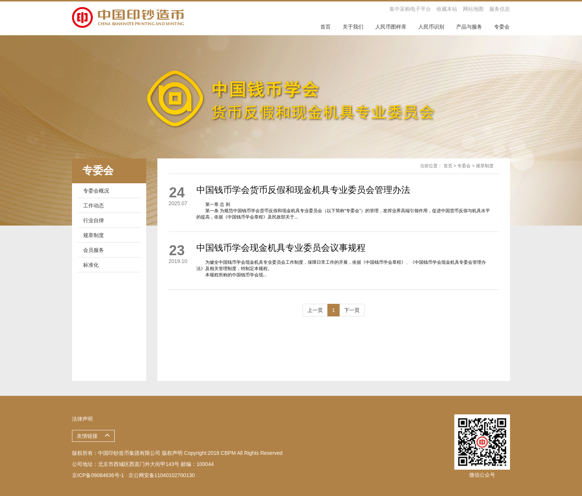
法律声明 (82, 419)
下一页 (352, 310)
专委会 (464, 165)
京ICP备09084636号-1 (98, 475)
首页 (448, 165)
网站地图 (473, 9)
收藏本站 (446, 9)
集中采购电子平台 (410, 9)
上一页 (315, 310)
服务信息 (499, 9)
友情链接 (93, 436)
